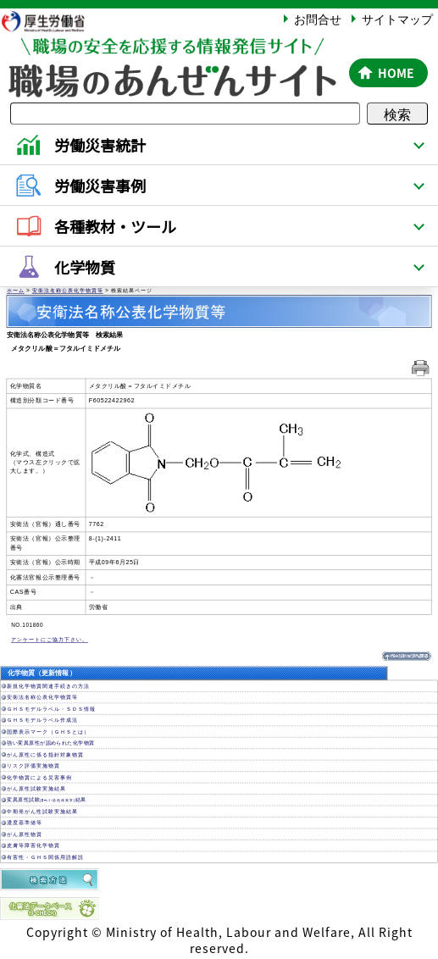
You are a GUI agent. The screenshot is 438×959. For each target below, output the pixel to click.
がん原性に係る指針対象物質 (45, 754)
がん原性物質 (24, 834)
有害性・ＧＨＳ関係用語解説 (45, 857)
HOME (396, 72)
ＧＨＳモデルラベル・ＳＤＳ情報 (51, 709)
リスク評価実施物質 (33, 766)
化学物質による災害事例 (39, 777)
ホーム (16, 291)
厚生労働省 (52, 20)
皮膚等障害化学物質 (33, 846)
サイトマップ (397, 18)
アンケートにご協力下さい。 (49, 640)
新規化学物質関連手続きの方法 (48, 686)
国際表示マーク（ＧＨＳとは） (48, 732)
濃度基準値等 (24, 823)
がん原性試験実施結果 (36, 788)
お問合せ (317, 18)
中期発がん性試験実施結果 (42, 811)
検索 (397, 113)
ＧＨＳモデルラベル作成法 (42, 721)
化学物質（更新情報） (42, 674)
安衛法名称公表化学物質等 (67, 291)
